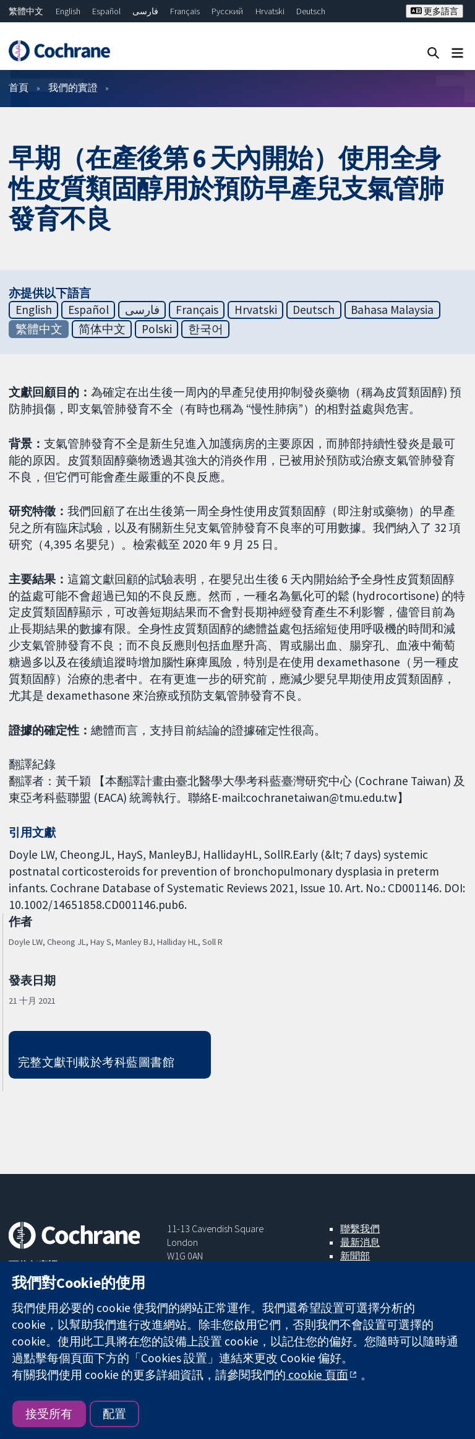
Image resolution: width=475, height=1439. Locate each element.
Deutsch (310, 11)
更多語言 (434, 11)
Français (185, 11)
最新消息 (360, 1242)
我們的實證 (73, 87)
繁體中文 (26, 11)
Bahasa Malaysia (392, 309)
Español (106, 11)
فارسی (145, 11)
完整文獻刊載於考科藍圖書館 (96, 1061)
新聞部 (355, 1256)
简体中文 (102, 328)
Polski (157, 328)
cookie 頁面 (317, 1374)
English (68, 11)
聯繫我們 (360, 1228)
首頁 (18, 87)
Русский (227, 11)
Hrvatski (270, 11)
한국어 (205, 328)
